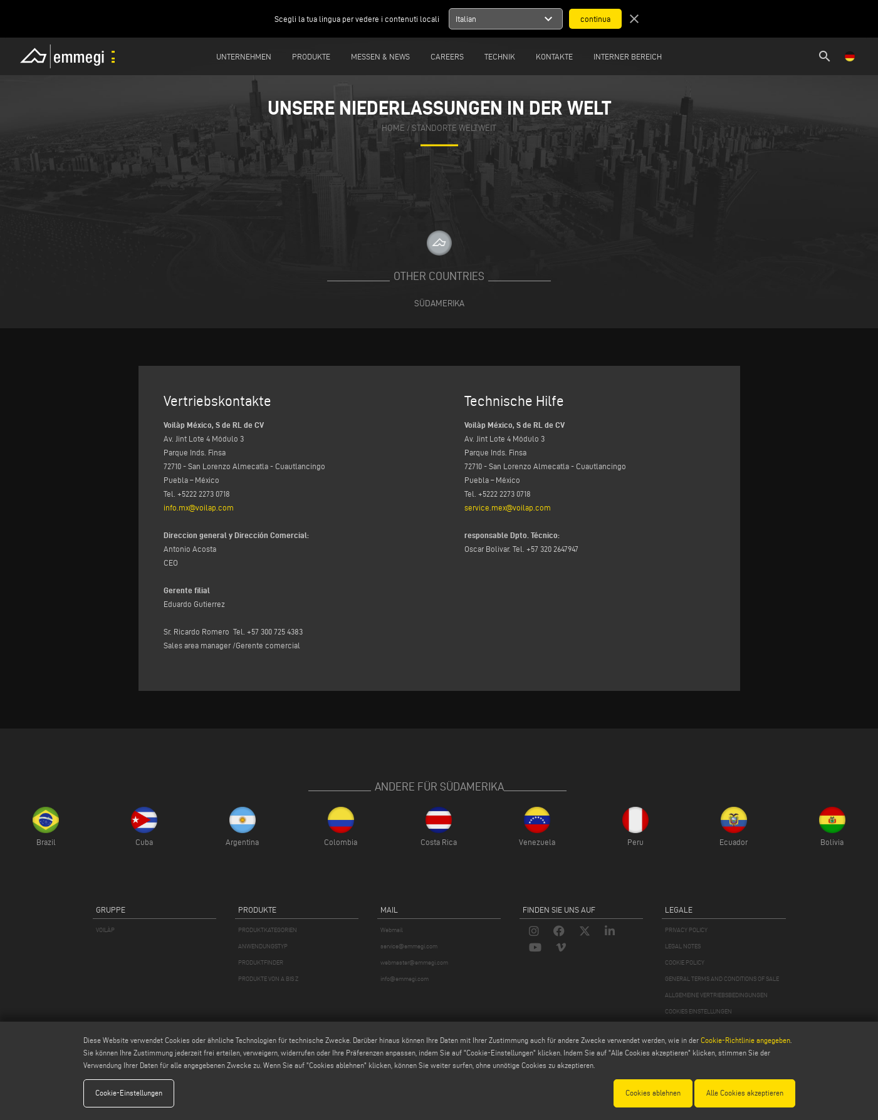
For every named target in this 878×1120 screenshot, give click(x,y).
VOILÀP (105, 929)
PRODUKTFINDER (260, 962)
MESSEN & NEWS (380, 56)
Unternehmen (243, 56)
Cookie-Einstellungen (128, 1093)
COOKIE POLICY (684, 962)
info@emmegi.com (404, 978)
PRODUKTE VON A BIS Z (268, 978)
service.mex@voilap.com (507, 507)
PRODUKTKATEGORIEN (267, 929)
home (393, 128)
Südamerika (439, 303)
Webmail (391, 929)
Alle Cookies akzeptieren (744, 1093)
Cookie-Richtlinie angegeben (745, 1040)
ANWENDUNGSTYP (263, 946)
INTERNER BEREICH (627, 56)
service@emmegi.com (408, 946)
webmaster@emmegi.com (414, 962)
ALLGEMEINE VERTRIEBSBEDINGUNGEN (716, 995)
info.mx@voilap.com (199, 507)
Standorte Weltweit (454, 128)
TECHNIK (499, 56)
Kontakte (554, 56)
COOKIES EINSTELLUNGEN (698, 1011)
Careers (447, 56)
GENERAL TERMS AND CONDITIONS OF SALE (722, 978)
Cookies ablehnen (653, 1093)
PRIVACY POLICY (686, 929)
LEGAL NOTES (683, 946)
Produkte (311, 56)
